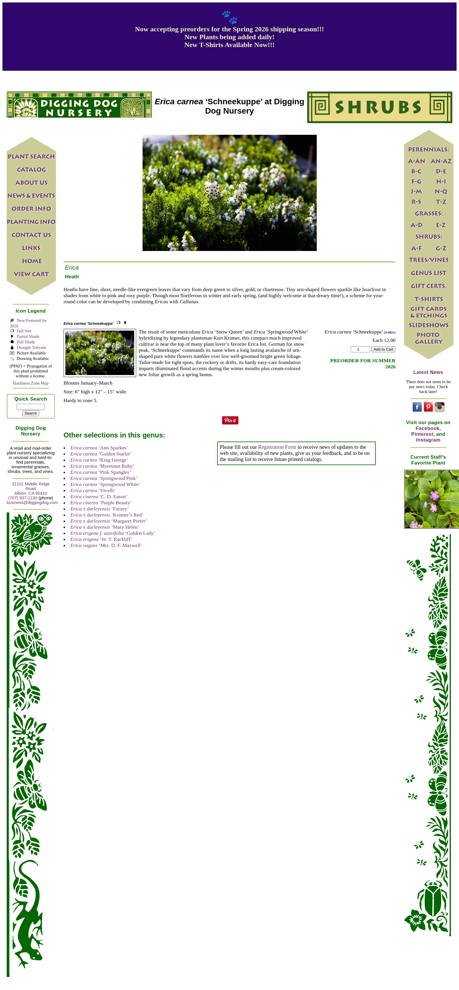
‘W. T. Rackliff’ (101, 539)
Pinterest (422, 434)
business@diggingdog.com (32, 502)
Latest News (428, 372)
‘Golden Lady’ (112, 533)
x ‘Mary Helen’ (104, 527)
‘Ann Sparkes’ (99, 448)
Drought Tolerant (31, 347)
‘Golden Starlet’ (101, 454)
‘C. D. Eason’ (98, 496)
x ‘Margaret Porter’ (108, 521)
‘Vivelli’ (93, 490)
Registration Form (277, 447)
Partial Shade (28, 336)
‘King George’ (99, 460)
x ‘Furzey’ (99, 509)
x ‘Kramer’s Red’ (106, 515)
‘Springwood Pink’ (103, 478)
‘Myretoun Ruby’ (102, 466)
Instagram (428, 440)
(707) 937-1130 (22, 498)
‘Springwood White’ (105, 484)
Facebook (428, 428)
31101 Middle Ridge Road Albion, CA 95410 (31, 489)
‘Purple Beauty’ (101, 502)
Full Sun (24, 331)
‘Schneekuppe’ (89, 323)
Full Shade (26, 342)
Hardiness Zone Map (30, 383)
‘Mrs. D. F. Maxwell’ (106, 545)
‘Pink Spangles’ (100, 472)
